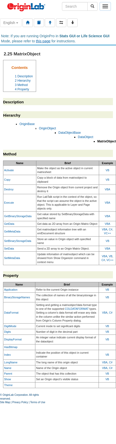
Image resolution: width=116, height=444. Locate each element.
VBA (107, 189)
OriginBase (27, 124)
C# (110, 229)
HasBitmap (10, 347)
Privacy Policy (20, 402)
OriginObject (47, 128)
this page (43, 41)
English (10, 23)
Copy (7, 179)
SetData (9, 248)
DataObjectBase (69, 132)
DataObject (85, 137)
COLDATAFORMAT (77, 308)
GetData (9, 223)
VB (107, 170)
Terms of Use (37, 402)
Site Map (5, 402)
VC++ (107, 233)
